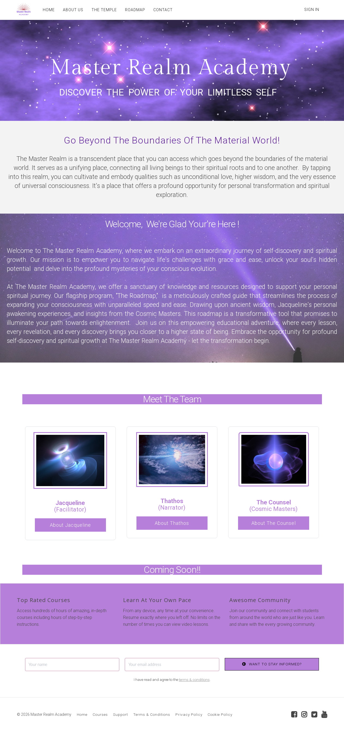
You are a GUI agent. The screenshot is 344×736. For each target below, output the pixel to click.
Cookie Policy (220, 714)
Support (120, 714)
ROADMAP (135, 10)
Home (82, 714)
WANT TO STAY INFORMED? (272, 664)
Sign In (311, 9)
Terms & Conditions (151, 714)
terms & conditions (194, 679)
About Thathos (172, 523)
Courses (100, 714)
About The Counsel (273, 523)
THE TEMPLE (104, 10)
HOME (49, 10)
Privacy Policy (188, 714)
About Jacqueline (70, 525)
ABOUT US (73, 10)
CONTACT (163, 10)
